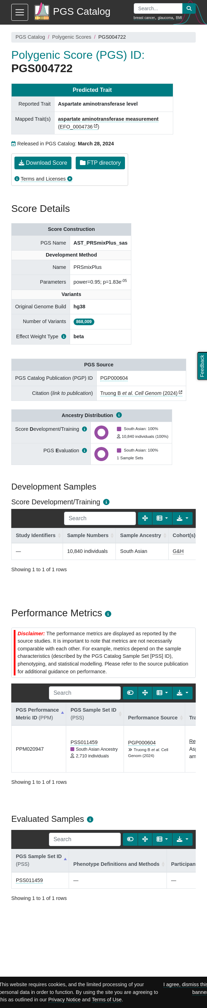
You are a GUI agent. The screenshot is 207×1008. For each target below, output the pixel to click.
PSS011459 (84, 742)
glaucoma (165, 18)
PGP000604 (114, 378)
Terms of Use (107, 999)
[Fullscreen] (145, 518)
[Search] (100, 518)
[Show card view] (130, 693)
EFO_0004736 (76, 127)
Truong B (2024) (138, 393)
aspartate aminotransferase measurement (108, 119)
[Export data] (182, 518)
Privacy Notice (64, 999)
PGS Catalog (30, 37)
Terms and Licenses (43, 179)
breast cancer (144, 18)
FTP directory (100, 163)
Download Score (43, 163)
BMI (179, 18)
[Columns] (162, 518)
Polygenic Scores (71, 37)
